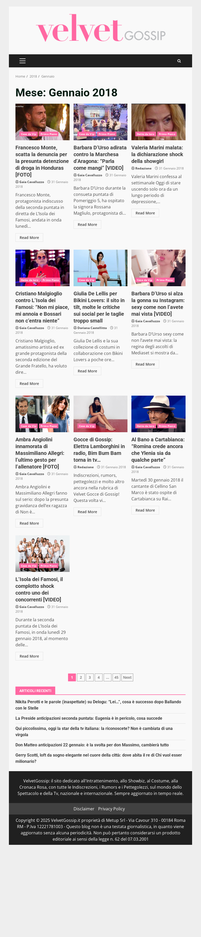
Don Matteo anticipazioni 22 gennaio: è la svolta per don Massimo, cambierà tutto (92, 744)
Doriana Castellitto (92, 328)
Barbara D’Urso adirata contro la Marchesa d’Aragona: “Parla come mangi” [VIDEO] (101, 122)
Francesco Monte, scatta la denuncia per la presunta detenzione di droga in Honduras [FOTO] (42, 122)
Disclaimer (84, 809)
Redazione (143, 168)
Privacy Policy (111, 809)
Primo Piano (49, 134)
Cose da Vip (28, 134)
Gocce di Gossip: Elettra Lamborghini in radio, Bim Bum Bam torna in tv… (101, 414)
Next (127, 677)
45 (116, 677)
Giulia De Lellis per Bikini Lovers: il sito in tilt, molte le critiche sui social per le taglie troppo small (101, 268)
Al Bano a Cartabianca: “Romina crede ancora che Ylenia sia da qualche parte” (158, 414)
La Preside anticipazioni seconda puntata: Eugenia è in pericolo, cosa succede (88, 718)
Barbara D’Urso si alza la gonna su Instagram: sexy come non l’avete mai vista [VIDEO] (158, 268)
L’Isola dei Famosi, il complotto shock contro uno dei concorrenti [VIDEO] (42, 553)
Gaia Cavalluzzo (31, 182)
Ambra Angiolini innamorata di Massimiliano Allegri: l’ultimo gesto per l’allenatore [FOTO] (42, 414)
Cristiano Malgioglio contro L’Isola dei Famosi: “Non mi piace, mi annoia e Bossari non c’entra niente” (42, 268)
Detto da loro (145, 134)
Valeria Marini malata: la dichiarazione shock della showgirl (158, 122)
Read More (29, 237)
